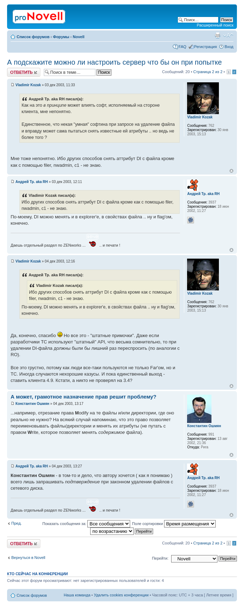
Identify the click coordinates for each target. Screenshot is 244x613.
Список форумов (33, 37)
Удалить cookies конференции (121, 595)
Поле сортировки (173, 523)
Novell (79, 37)
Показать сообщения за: (86, 523)
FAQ (182, 47)
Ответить (23, 72)
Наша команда (77, 595)
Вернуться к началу (231, 171)
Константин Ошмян (33, 404)
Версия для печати (217, 35)
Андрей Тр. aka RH (32, 182)
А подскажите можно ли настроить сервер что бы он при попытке (114, 62)
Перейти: (160, 558)
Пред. (16, 523)
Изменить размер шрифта (228, 35)
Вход (229, 47)
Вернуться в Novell (28, 557)
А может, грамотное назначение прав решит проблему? (83, 397)
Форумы (61, 37)
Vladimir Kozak (28, 85)
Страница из (207, 72)
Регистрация (205, 47)
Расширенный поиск (215, 25)
